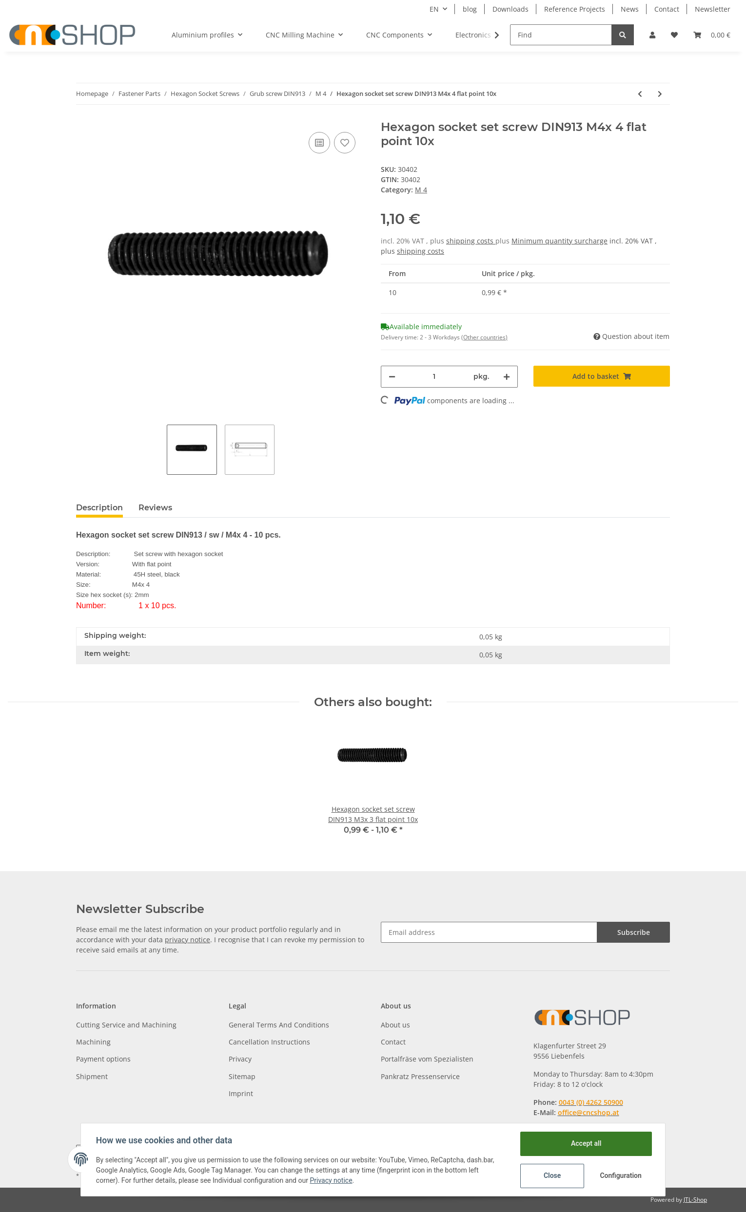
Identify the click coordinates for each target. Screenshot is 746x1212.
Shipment (92, 1076)
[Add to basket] (601, 376)
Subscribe (633, 932)
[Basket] (712, 35)
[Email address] (489, 932)
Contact (666, 9)
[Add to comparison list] (319, 142)
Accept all (585, 1143)
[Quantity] (434, 376)
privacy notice (187, 939)
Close (551, 1175)
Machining (93, 1041)
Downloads (510, 9)
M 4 (421, 189)
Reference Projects (574, 9)
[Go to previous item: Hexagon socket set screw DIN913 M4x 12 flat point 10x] (640, 93)
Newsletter (712, 9)
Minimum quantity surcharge (559, 240)
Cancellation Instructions (269, 1041)
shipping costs (470, 240)
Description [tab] (99, 507)
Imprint (241, 1093)
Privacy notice (332, 1180)
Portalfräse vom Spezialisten (427, 1058)
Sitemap (242, 1076)
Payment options (103, 1058)
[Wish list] (674, 35)
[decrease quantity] (392, 376)
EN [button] (434, 9)
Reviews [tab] (155, 507)
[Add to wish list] (344, 142)
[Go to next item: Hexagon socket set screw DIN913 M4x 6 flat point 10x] (660, 93)
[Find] (561, 34)
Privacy (240, 1058)
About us (395, 1024)
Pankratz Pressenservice (420, 1076)
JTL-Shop (695, 1199)
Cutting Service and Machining (126, 1024)
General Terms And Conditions (279, 1024)
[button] (652, 35)
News (630, 9)
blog (470, 9)
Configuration (620, 1175)
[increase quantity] (506, 376)
